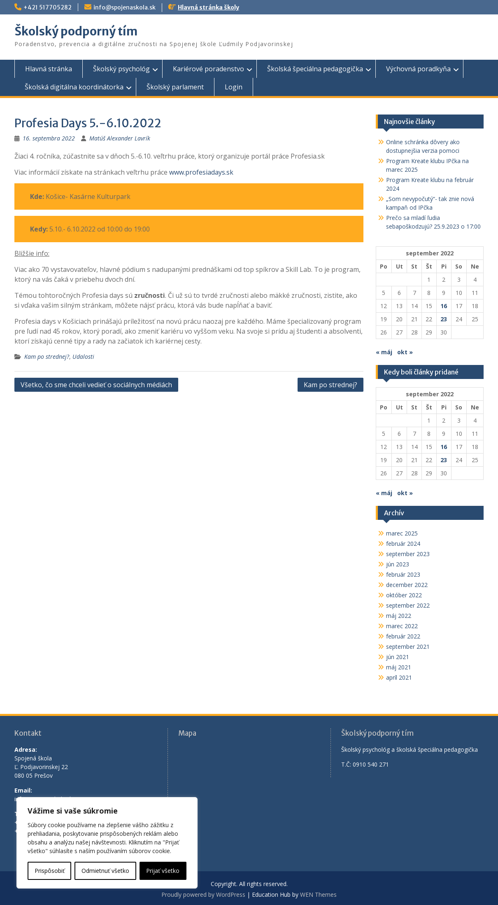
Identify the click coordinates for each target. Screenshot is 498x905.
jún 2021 (397, 657)
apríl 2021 (399, 677)
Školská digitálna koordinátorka (74, 86)
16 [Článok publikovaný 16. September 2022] (443, 306)
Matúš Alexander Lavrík (119, 138)
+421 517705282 (47, 7)
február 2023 (403, 574)
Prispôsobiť (50, 871)
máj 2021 (398, 667)
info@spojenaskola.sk (124, 7)
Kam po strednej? (46, 356)
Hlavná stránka (48, 68)
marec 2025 (402, 533)
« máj (384, 352)
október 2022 (404, 595)
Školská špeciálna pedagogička (315, 68)
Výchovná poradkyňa (418, 68)
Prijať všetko (162, 871)
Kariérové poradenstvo (208, 68)
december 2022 (407, 585)
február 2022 (403, 636)
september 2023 (408, 554)
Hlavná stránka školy (208, 7)
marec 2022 (402, 626)
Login (233, 86)
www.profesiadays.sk (201, 172)
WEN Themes (318, 894)
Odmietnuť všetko (105, 871)
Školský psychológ (121, 68)
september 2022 (408, 605)
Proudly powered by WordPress (203, 894)
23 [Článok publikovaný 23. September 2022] (443, 319)
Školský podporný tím (75, 31)
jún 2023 (397, 564)
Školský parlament (175, 86)
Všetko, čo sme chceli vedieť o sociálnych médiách (96, 384)
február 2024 (403, 543)
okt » (405, 352)
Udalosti (83, 356)
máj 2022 (398, 616)
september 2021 (408, 646)
